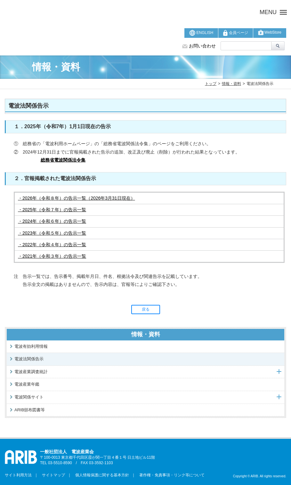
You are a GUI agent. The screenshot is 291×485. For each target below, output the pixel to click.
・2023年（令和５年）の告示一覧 (52, 233)
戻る (146, 309)
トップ (210, 83)
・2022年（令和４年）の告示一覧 (52, 244)
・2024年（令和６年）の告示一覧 (52, 221)
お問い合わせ (199, 45)
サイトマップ (51, 475)
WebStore (269, 32)
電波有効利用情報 (31, 346)
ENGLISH (201, 33)
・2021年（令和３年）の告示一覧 (52, 256)
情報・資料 (231, 83)
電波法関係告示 (29, 358)
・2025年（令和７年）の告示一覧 (52, 209)
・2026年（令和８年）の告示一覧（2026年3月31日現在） (76, 198)
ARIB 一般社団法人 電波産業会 (92, 12)
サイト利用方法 (18, 475)
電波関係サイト (29, 397)
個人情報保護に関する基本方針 (100, 475)
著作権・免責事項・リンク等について (170, 475)
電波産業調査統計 (31, 371)
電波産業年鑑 (26, 384)
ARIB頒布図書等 (29, 409)
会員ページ (235, 33)
